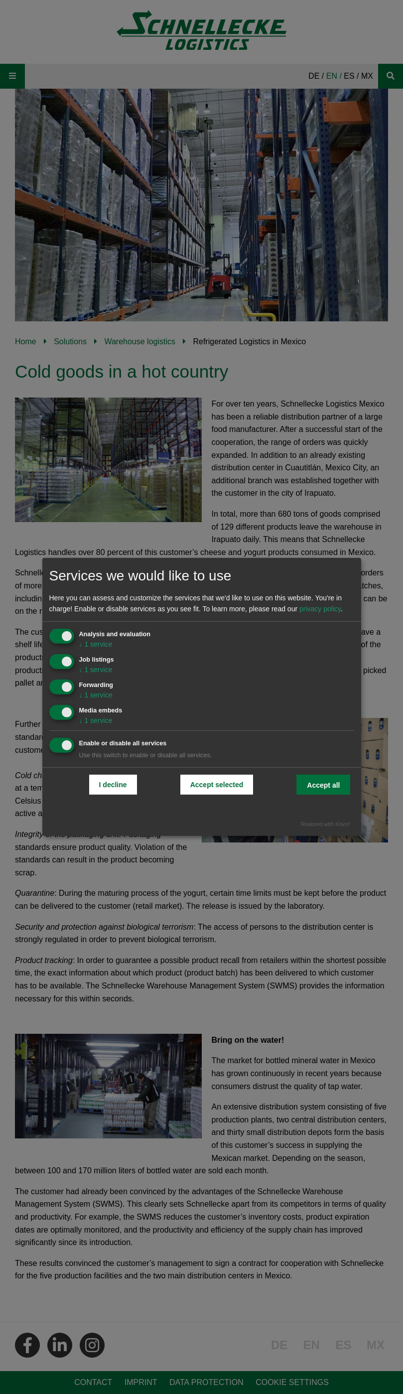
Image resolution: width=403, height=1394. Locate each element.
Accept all (323, 785)
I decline (113, 784)
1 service (96, 644)
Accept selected (217, 784)
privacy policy (320, 609)
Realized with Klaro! (325, 824)
